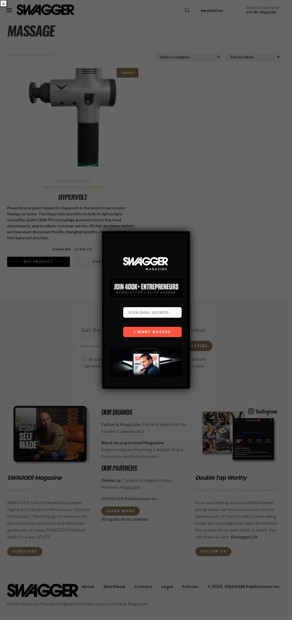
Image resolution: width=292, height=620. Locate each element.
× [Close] (3, 3)
